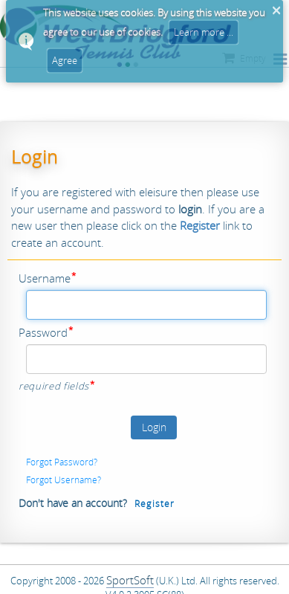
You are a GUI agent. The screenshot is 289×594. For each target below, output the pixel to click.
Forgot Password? (61, 462)
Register (154, 503)
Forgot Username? (63, 479)
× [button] (276, 10)
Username (45, 278)
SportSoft (130, 579)
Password (43, 332)
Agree (64, 60)
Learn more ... (203, 32)
